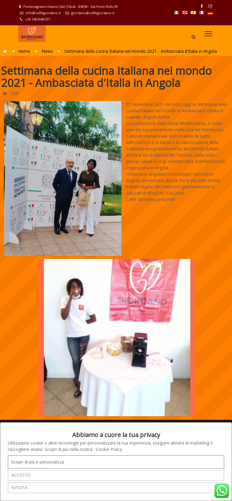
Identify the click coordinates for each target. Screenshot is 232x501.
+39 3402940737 (35, 19)
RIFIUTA (19, 487)
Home (24, 51)
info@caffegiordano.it (40, 13)
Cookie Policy (109, 449)
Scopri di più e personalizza (37, 462)
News (47, 51)
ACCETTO (21, 475)
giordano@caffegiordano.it (90, 13)
